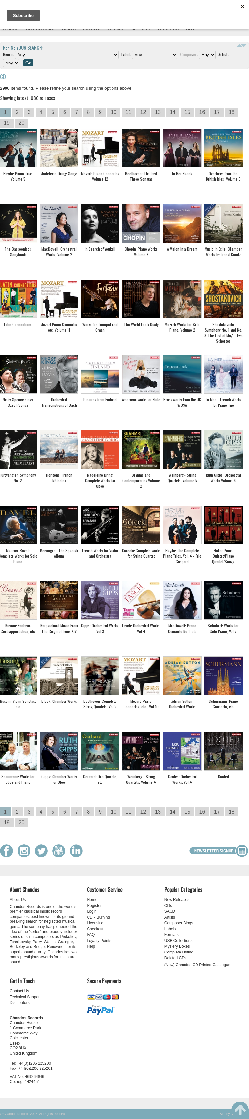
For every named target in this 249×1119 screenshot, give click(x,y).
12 (143, 112)
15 (187, 112)
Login (91, 911)
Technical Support (25, 997)
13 (158, 112)
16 (202, 112)
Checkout (95, 929)
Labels (170, 929)
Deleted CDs (175, 958)
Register (94, 905)
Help (91, 946)
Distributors (20, 1002)
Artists (169, 917)
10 (113, 112)
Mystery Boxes (177, 946)
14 (172, 112)
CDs (168, 905)
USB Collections (178, 940)
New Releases (176, 899)
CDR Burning (98, 917)
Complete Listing (178, 952)
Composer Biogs (178, 923)
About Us (18, 899)
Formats (171, 934)
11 (128, 112)
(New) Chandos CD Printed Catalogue (197, 965)
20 (22, 123)
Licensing (95, 923)
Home (92, 899)
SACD (169, 911)
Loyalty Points (99, 940)
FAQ (91, 934)
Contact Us (19, 991)
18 (231, 112)
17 (217, 112)
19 (7, 123)
